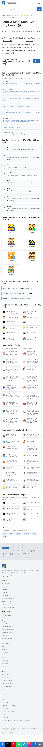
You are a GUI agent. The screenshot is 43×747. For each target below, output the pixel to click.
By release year (7, 680)
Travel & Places (7, 595)
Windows (5, 655)
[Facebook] (3, 576)
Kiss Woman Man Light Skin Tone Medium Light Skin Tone (10, 354)
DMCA (4, 714)
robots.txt (10, 732)
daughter (18, 533)
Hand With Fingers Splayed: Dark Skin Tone (10, 436)
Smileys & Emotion (8, 598)
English (5, 548)
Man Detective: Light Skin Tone (31, 486)
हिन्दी (24, 554)
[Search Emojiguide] (19, 9)
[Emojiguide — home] (9, 3)
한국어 (12, 554)
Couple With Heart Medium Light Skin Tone (30, 387)
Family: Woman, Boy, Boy (11, 333)
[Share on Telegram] (24, 744)
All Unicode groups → (8, 607)
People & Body (18, 15)
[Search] (39, 9)
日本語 (5, 554)
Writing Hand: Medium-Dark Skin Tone (10, 480)
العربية (19, 554)
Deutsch (20, 548)
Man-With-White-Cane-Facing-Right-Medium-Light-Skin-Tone (31, 449)
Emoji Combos (6, 674)
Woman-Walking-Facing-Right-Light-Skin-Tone (10, 474)
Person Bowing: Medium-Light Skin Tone (10, 461)
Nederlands (7, 551)
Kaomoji (4, 692)
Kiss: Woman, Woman (11, 317)
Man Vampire (29, 441)
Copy (36, 61)
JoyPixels (5, 663)
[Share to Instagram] (29, 744)
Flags (3, 587)
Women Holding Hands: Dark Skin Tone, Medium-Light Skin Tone (10, 388)
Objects (4, 590)
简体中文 (32, 551)
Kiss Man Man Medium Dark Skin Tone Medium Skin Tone (10, 362)
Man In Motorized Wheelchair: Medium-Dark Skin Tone (31, 480)
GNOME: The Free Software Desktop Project (16, 720)
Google (4, 649)
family (4, 533)
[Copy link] (35, 744)
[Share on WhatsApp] (18, 744)
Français (28, 548)
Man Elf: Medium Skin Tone (11, 467)
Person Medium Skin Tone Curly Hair (31, 435)
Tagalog (5, 557)
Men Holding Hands (31, 327)
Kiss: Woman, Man (30, 317)
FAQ (3, 695)
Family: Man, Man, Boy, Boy (30, 312)
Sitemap (4, 732)
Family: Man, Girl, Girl (31, 513)
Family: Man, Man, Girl (31, 322)
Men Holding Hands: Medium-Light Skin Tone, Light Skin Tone (11, 411)
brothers (26, 533)
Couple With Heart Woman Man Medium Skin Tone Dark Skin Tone (11, 370)
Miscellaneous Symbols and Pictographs (15, 134)
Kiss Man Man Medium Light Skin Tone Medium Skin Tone (30, 354)
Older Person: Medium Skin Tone (10, 447)
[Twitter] (7, 576)
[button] (21, 83)
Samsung (5, 661)
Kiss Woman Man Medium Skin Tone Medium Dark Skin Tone (30, 404)
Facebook (5, 652)
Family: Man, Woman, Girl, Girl (11, 519)
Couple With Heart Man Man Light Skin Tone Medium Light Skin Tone (31, 362)
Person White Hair (30, 455)
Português (16, 551)
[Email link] (40, 744)
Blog (3, 689)
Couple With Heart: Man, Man (30, 338)
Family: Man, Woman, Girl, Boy (11, 514)
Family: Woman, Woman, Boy (9, 338)
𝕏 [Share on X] (8, 744)
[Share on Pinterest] (13, 744)
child (11, 533)
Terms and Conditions (9, 706)
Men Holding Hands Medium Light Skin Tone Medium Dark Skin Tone (11, 378)
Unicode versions (7, 683)
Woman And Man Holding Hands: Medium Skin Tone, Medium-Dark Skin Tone (30, 379)
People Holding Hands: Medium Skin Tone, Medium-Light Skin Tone (31, 396)
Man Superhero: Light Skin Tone (31, 467)
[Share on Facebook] (2, 744)
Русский (24, 551)
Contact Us (5, 717)
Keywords (5, 677)
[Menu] (39, 3)
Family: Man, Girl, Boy (11, 508)
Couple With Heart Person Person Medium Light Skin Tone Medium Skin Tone (10, 421)
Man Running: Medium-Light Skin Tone (30, 461)
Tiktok (4, 666)
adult (4, 536)
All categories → (7, 638)
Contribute (5, 703)
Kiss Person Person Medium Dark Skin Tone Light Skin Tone (11, 395)
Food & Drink (6, 604)
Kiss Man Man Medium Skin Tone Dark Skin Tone (10, 403)
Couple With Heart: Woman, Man (10, 327)
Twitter (4, 658)
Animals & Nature (7, 601)
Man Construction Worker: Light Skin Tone (10, 487)
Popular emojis (6, 686)
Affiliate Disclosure (8, 711)
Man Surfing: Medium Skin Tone (11, 442)
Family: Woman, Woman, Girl (29, 333)
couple (35, 533)
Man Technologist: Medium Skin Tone (10, 455)
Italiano (36, 548)
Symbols (4, 592)
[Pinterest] (11, 576)
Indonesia (31, 554)
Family (28, 15)
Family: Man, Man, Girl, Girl (31, 503)
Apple (4, 646)
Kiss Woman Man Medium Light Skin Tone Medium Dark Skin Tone (30, 421)
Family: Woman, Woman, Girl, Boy (10, 322)
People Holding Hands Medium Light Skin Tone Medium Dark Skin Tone (31, 412)
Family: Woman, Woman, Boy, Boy (10, 312)
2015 (12, 53)
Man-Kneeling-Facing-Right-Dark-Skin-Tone (31, 473)
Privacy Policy (6, 708)
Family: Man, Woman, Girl (31, 519)
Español (12, 548)
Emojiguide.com (6, 15)
